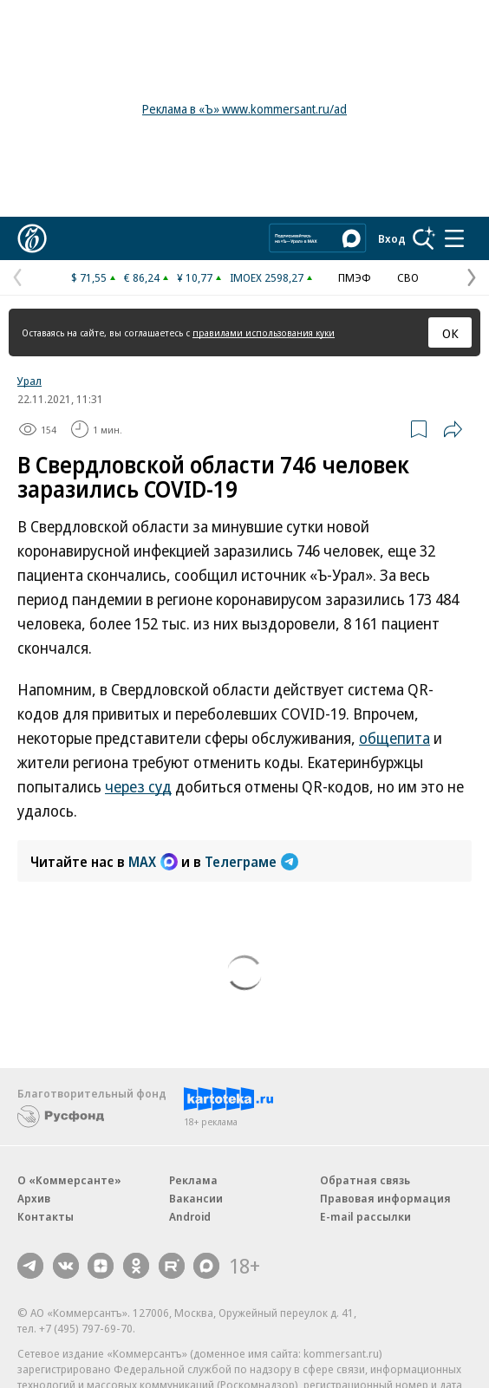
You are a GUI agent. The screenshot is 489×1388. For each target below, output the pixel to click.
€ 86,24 (142, 277)
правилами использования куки (263, 332)
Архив (33, 1198)
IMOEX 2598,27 (266, 277)
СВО (408, 277)
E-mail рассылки (365, 1216)
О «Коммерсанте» (69, 1180)
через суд (138, 786)
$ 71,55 (89, 277)
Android (190, 1216)
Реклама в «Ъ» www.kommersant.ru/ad (244, 109)
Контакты (45, 1216)
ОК (450, 333)
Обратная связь (365, 1180)
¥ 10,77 (194, 277)
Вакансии (196, 1198)
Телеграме (251, 861)
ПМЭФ (354, 277)
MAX (153, 861)
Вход (392, 238)
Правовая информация (385, 1198)
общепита (394, 737)
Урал (29, 380)
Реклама (193, 1180)
